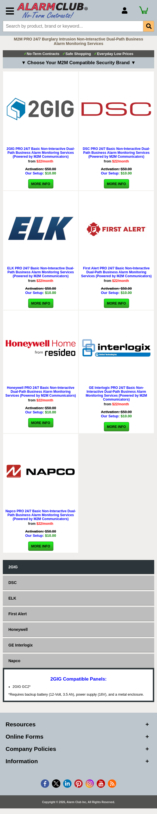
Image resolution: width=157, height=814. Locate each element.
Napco (14, 661)
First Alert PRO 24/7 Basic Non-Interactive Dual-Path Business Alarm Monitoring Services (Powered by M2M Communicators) (116, 272)
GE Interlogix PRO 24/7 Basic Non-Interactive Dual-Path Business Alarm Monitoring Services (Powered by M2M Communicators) (116, 393)
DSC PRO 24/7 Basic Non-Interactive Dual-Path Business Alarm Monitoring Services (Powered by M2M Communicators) (116, 153)
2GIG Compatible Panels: (78, 679)
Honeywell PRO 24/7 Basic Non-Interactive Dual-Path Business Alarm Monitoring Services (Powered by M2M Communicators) (40, 392)
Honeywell (18, 629)
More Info (40, 184)
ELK (12, 598)
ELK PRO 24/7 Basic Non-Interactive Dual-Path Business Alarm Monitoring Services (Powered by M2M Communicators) (40, 272)
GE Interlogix (20, 645)
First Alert (17, 614)
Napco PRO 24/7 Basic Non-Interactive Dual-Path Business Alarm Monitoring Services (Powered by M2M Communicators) (40, 515)
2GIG (13, 567)
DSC (12, 582)
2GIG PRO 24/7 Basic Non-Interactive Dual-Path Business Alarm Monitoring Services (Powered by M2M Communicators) (40, 153)
